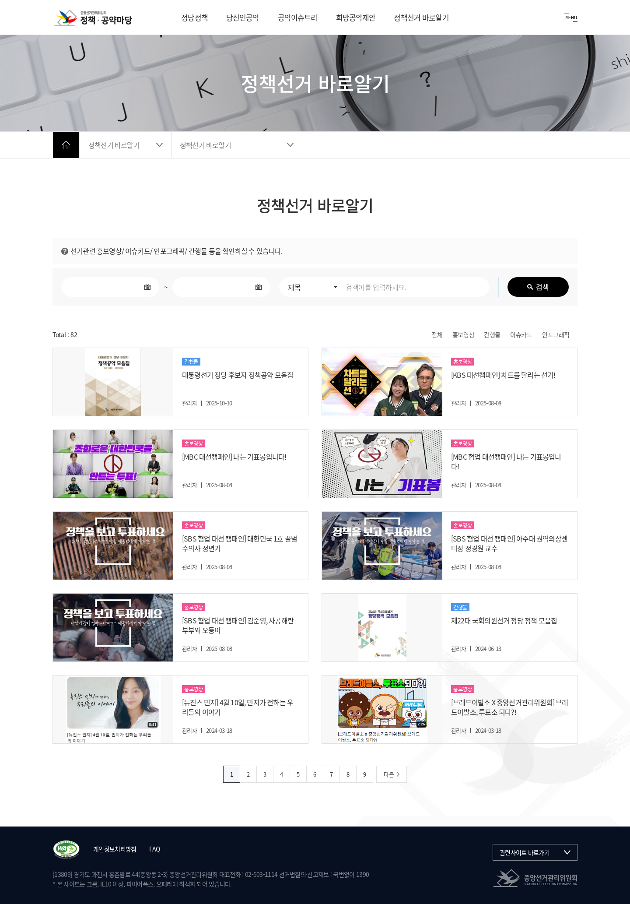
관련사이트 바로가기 (525, 852)
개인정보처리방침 (114, 848)
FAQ (154, 848)
